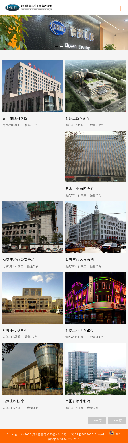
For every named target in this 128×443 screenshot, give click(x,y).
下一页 (117, 420)
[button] (56, 46)
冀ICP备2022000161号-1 (87, 434)
